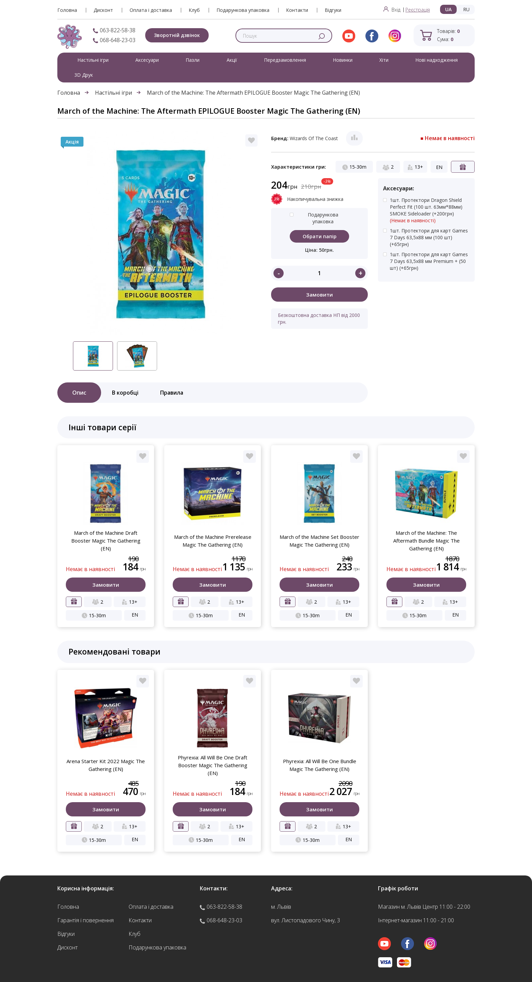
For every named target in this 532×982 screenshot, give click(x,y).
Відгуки (333, 10)
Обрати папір (320, 236)
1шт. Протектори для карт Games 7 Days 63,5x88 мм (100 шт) (429, 237)
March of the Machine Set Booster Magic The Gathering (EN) (319, 540)
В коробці (125, 392)
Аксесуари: (398, 188)
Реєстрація (417, 9)
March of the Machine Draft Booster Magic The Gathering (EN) (105, 540)
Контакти (297, 10)
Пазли (193, 60)
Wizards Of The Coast (314, 138)
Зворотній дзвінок (177, 35)
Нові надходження (436, 60)
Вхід (391, 9)
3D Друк (83, 75)
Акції (232, 60)
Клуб (194, 10)
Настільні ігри (93, 60)
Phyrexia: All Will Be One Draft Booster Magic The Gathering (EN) (212, 765)
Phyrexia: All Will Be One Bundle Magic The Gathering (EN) (319, 765)
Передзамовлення (285, 60)
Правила (171, 392)
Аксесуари (147, 60)
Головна (67, 10)
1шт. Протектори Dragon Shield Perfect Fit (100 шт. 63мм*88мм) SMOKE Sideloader (430, 210)
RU (466, 9)
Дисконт (103, 10)
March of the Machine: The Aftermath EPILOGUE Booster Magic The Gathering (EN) (253, 92)
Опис (79, 392)
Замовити (319, 294)
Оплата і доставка (151, 10)
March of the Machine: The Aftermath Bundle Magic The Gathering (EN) (426, 540)
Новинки (343, 60)
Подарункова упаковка (242, 10)
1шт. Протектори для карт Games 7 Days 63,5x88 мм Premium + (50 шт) (429, 261)
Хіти (383, 60)
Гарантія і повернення (85, 920)
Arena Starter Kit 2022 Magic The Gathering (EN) (105, 765)
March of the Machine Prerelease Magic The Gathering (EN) (212, 540)
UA (448, 9)
